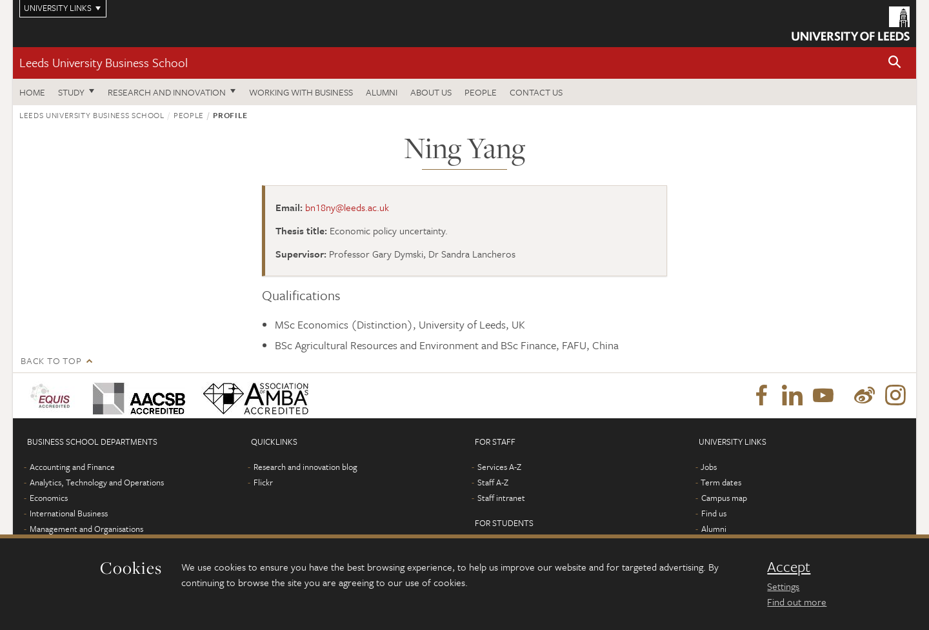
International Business (69, 513)
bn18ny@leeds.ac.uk (347, 207)
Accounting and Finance (72, 466)
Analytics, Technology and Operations (97, 482)
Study (71, 92)
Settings (783, 586)
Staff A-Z (492, 482)
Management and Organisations (86, 528)
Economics (49, 497)
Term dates (721, 482)
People (480, 92)
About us (431, 92)
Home (32, 92)
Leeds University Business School (103, 62)
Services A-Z (499, 466)
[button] (895, 63)
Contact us (536, 92)
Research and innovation (167, 92)
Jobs (709, 466)
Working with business (301, 92)
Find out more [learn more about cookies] (796, 601)
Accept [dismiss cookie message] (788, 566)
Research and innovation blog (305, 466)
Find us (713, 513)
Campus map (724, 497)
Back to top (51, 360)
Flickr (263, 482)
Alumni (381, 92)
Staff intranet (501, 497)
